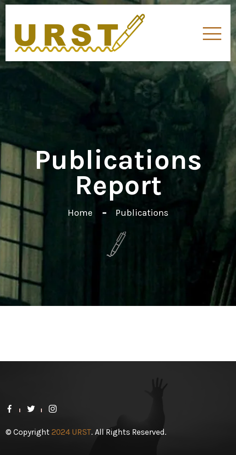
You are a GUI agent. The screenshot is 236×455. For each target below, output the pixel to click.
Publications (141, 212)
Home (80, 212)
